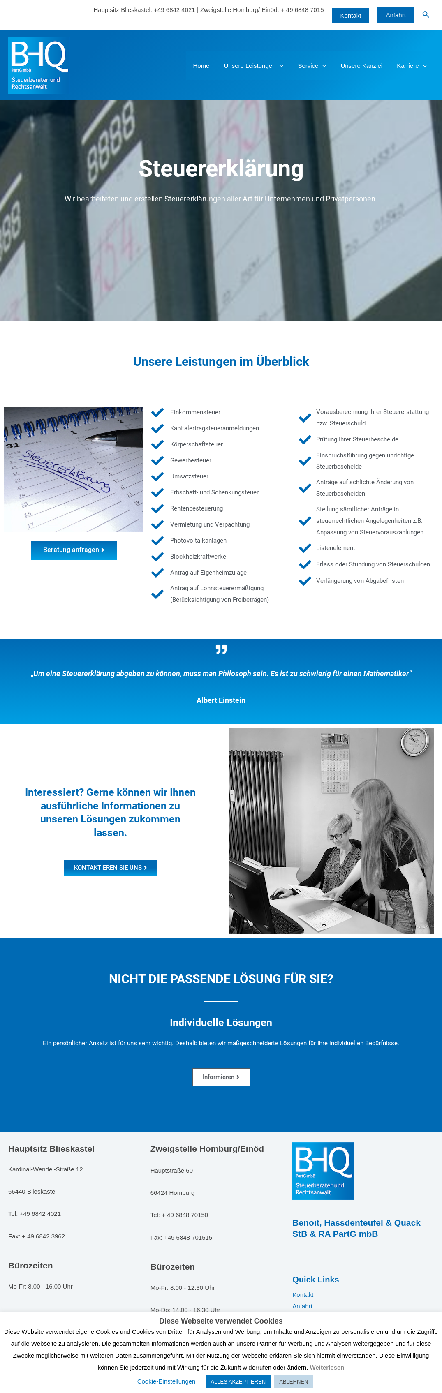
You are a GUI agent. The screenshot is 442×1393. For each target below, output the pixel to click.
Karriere (413, 65)
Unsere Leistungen (261, 65)
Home (210, 65)
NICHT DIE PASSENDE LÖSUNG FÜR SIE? (221, 979)
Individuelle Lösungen (221, 1022)
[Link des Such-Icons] (426, 15)
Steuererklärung (221, 168)
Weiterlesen (327, 1367)
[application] (287, 65)
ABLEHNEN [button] (293, 1382)
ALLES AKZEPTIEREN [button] (238, 1382)
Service (317, 65)
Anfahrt (395, 15)
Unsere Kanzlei (365, 65)
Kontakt (302, 1294)
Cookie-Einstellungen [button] (166, 1381)
